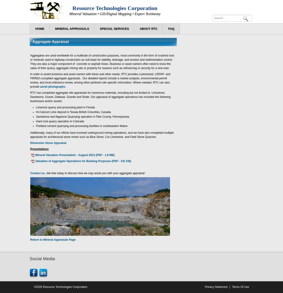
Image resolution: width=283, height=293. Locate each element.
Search (246, 18)
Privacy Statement (216, 287)
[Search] (232, 18)
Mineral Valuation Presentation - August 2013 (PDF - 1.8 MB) (75, 155)
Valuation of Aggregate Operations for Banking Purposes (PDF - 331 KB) (83, 161)
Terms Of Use (240, 287)
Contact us (37, 173)
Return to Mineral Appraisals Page (53, 239)
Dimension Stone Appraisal (48, 143)
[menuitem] (72, 28)
